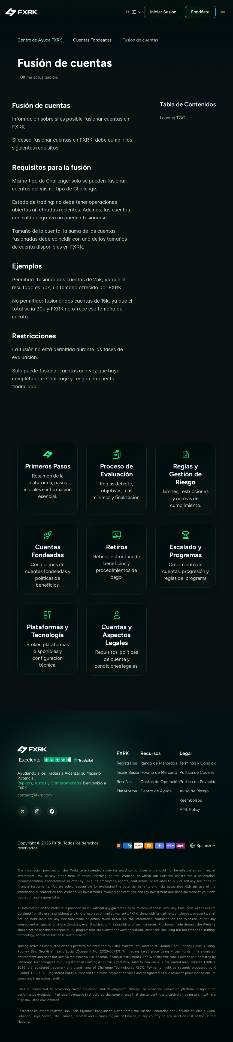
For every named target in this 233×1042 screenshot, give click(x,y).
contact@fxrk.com (34, 795)
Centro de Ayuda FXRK (39, 40)
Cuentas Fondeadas (92, 40)
